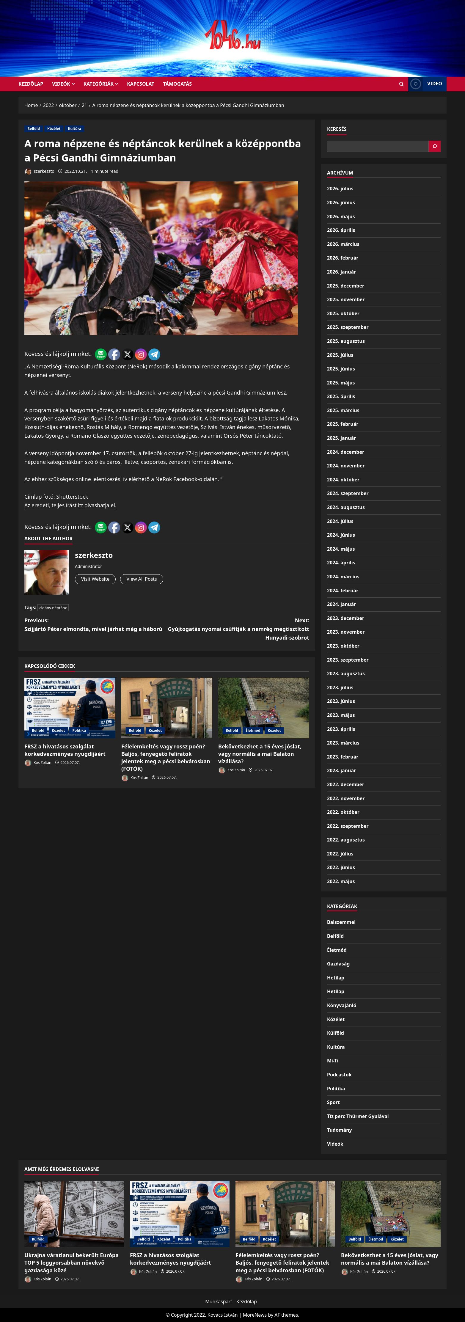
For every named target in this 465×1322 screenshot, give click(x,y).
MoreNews (255, 1315)
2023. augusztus (346, 673)
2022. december (345, 784)
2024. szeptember (348, 493)
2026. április (341, 230)
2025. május (341, 382)
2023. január (341, 770)
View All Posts (141, 579)
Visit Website (95, 579)
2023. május (341, 715)
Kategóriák (99, 84)
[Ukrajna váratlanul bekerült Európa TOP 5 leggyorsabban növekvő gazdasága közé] (74, 1214)
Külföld (335, 1033)
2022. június (341, 867)
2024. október (343, 479)
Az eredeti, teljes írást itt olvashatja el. (71, 505)
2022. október (343, 812)
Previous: (95, 625)
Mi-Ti (332, 1060)
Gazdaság (338, 963)
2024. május (341, 549)
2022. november (346, 798)
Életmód (253, 730)
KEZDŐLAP (30, 84)
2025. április (341, 396)
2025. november (346, 299)
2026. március (343, 244)
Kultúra (74, 128)
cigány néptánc (53, 607)
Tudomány (339, 1130)
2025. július (340, 355)
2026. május (341, 216)
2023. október (343, 646)
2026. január (341, 272)
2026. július (340, 188)
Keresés (337, 129)
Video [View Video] (425, 84)
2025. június (341, 368)
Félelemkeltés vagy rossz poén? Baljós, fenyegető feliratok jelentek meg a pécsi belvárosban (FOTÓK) (165, 758)
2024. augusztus (346, 507)
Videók (61, 84)
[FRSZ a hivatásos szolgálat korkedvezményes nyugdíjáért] (69, 708)
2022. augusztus (346, 839)
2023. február (342, 756)
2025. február (342, 424)
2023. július (340, 687)
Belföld (33, 128)
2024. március (343, 576)
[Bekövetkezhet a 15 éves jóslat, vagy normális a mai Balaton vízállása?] (263, 708)
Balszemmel (341, 922)
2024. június (341, 535)
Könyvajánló (341, 1005)
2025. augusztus (346, 341)
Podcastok (339, 1074)
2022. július (340, 853)
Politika (79, 730)
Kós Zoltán (37, 763)
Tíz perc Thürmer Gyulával (358, 1116)
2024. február (342, 590)
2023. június (341, 701)
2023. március (343, 742)
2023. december (345, 618)
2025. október (343, 313)
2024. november (346, 465)
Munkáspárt (218, 1301)
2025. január (341, 438)
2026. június (341, 202)
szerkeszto (39, 171)
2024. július (340, 521)
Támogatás (177, 84)
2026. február (342, 258)
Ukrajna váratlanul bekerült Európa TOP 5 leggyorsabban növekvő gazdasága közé (71, 1263)
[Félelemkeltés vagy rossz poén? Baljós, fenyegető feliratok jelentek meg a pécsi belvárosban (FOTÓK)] (166, 708)
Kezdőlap (246, 1301)
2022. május (341, 881)
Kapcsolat (140, 84)
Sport (333, 1102)
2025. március (343, 410)
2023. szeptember (348, 660)
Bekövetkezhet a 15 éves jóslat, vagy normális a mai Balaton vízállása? (259, 754)
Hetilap (335, 977)
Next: (238, 629)
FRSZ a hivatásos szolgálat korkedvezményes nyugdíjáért (65, 750)
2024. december (345, 452)
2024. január (341, 604)
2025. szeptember (348, 327)
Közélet (53, 128)
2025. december (345, 285)
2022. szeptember (348, 826)
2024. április (341, 562)
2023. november (346, 632)
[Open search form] (401, 84)
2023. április (341, 729)
